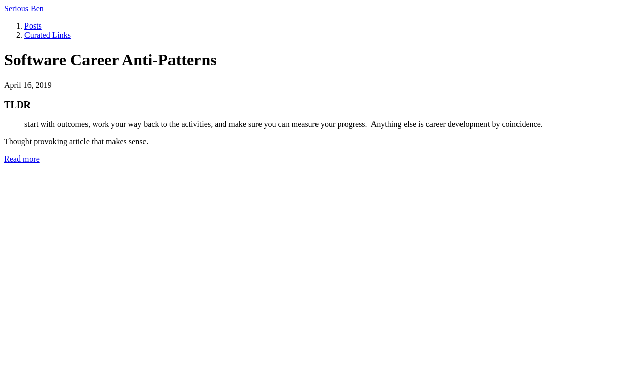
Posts (33, 25)
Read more (22, 158)
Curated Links (47, 35)
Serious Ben (24, 8)
